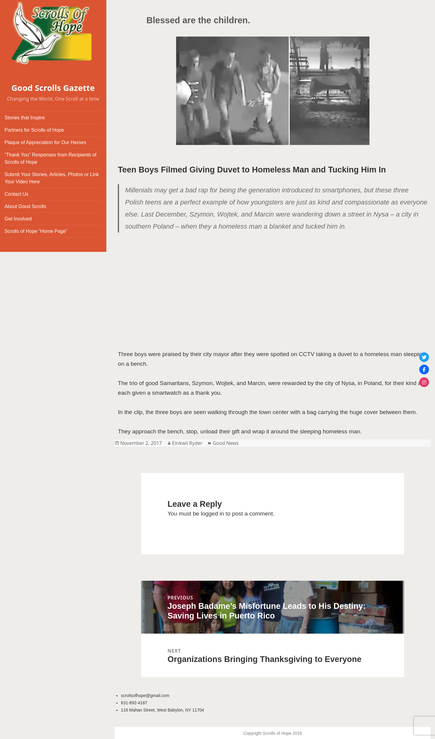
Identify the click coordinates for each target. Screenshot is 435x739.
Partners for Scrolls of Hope (34, 130)
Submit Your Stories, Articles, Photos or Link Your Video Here (52, 178)
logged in (212, 513)
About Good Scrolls (25, 206)
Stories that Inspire (25, 117)
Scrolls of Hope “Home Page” (36, 231)
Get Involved (18, 218)
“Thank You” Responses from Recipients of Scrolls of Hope (50, 158)
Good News (226, 443)
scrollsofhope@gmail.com (145, 695)
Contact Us (16, 194)
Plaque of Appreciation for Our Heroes (45, 142)
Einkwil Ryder (187, 443)
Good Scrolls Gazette (53, 87)
